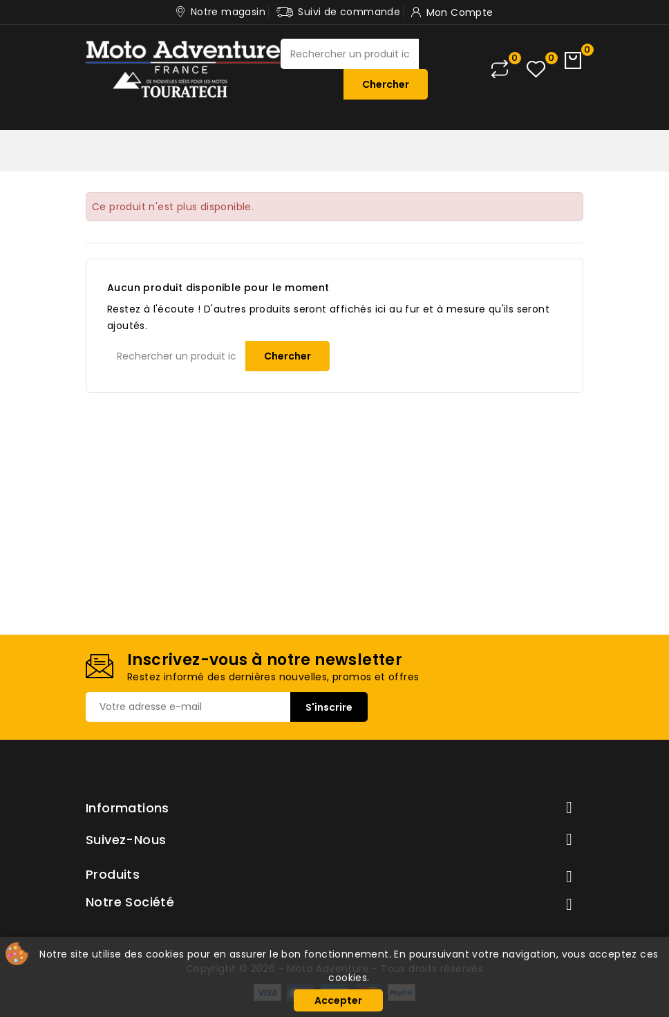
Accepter (338, 1000)
